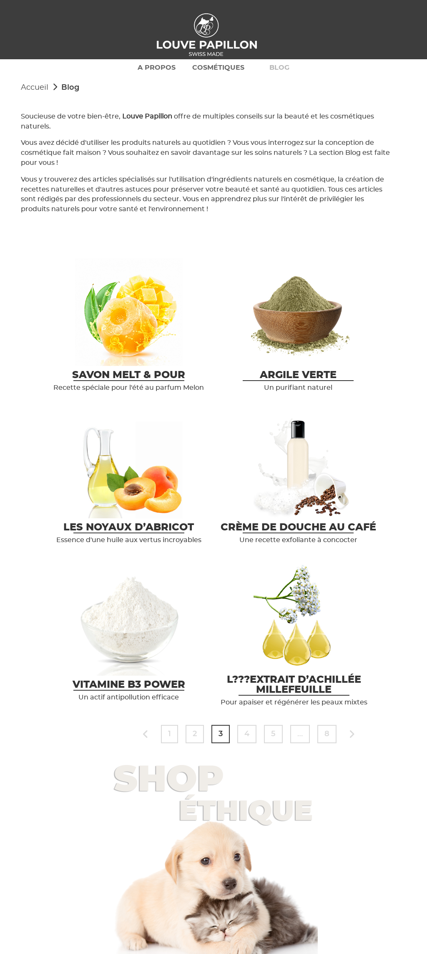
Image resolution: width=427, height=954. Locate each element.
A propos (157, 68)
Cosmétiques (218, 68)
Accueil (34, 87)
